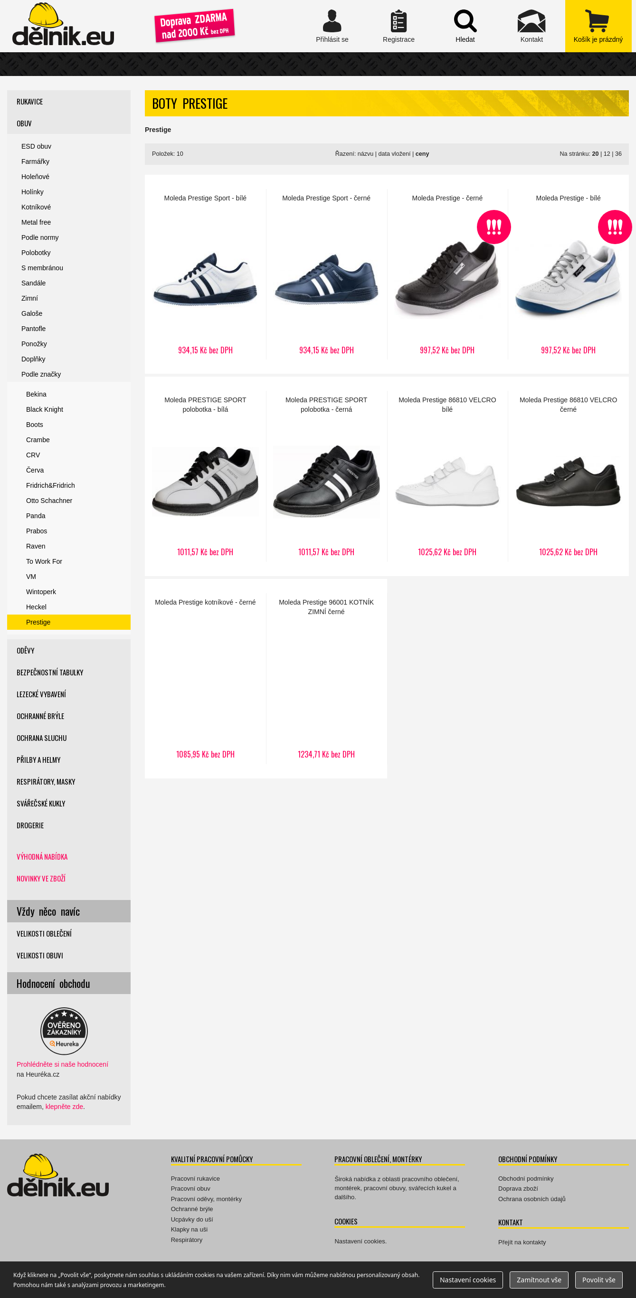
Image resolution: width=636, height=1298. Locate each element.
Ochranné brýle (40, 716)
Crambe (38, 440)
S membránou (42, 268)
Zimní (29, 298)
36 (618, 154)
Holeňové (35, 176)
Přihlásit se (332, 26)
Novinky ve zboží (41, 878)
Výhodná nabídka (42, 856)
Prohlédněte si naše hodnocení (62, 1064)
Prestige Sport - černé (326, 274)
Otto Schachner (49, 500)
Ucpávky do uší (192, 1219)
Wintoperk (41, 592)
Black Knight (44, 409)
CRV (33, 455)
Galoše (31, 313)
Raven (35, 546)
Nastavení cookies (359, 1241)
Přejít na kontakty (522, 1242)
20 (595, 154)
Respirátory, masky (46, 781)
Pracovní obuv (190, 1188)
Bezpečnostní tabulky (50, 672)
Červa (35, 470)
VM (31, 576)
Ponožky (34, 344)
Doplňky (33, 359)
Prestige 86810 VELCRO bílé (447, 476)
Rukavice (30, 101)
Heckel (36, 607)
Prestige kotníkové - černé (205, 678)
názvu (366, 154)
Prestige (38, 622)
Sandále (33, 283)
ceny (422, 154)
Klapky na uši (189, 1229)
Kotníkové (36, 207)
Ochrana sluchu (41, 737)
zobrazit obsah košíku (598, 26)
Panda (35, 516)
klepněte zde (64, 1106)
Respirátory (186, 1239)
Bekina (36, 394)
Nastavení (468, 1279)
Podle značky (41, 374)
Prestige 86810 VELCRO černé (568, 476)
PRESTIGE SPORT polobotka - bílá (205, 476)
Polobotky (35, 252)
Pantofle (33, 328)
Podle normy (40, 237)
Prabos (36, 531)
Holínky (32, 192)
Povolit (599, 1279)
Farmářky (35, 161)
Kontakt (532, 26)
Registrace (399, 26)
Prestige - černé (447, 274)
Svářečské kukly (41, 803)
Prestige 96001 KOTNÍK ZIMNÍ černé (326, 678)
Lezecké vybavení (41, 694)
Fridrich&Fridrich (50, 485)
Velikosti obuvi (40, 955)
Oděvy (25, 650)
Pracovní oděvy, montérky (206, 1199)
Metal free (36, 222)
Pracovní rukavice (195, 1178)
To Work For (44, 561)
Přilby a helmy (38, 759)
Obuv (24, 123)
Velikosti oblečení (44, 933)
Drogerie (30, 825)
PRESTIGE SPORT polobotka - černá (326, 476)
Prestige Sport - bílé (205, 274)
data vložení (395, 154)
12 (607, 154)
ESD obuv (36, 146)
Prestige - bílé (568, 274)
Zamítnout (539, 1279)
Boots (34, 424)
